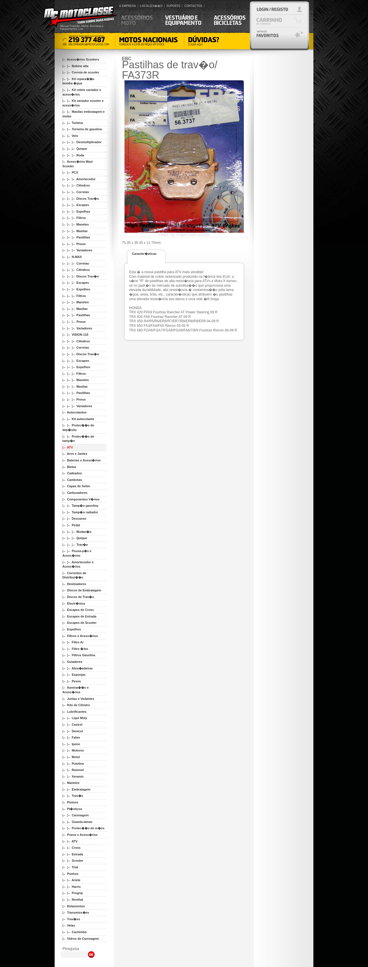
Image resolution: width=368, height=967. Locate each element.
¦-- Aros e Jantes (74, 453)
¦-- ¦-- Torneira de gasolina (82, 129)
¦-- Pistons (70, 802)
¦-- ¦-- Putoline (73, 763)
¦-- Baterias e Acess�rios (81, 460)
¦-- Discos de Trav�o (78, 597)
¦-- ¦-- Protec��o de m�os (83, 828)
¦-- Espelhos (71, 629)
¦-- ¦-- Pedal (71, 525)
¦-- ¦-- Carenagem (75, 815)
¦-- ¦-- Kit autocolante (78, 419)
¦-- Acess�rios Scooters (80, 59)
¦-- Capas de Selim (76, 486)
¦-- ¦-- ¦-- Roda (73, 155)
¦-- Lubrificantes (74, 711)
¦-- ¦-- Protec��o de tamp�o (78, 439)
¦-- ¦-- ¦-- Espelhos (76, 211)
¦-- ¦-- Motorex (73, 750)
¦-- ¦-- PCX (70, 172)
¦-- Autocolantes (74, 412)
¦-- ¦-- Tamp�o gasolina (80, 505)
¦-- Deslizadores (74, 584)
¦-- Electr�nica (73, 603)
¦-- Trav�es (71, 919)
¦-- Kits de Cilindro (76, 705)
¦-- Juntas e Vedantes (78, 698)
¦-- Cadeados (72, 473)
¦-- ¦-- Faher (71, 737)
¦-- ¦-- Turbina (72, 123)
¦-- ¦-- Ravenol (73, 770)
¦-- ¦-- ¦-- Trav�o (75, 544)
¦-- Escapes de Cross (78, 609)
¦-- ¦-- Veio (70, 135)
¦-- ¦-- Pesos (71, 681)
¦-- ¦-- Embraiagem (76, 789)
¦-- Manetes (70, 783)
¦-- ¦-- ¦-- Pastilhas (76, 237)
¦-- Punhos (70, 873)
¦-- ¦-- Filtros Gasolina (78, 655)
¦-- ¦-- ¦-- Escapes (75, 205)
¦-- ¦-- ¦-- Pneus (74, 244)
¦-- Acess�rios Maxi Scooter (77, 164)
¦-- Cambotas (72, 479)
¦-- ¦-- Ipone (71, 744)
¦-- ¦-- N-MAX (72, 257)
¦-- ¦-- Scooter (72, 860)
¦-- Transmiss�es (75, 912)
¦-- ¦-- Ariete (71, 880)
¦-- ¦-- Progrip (72, 893)
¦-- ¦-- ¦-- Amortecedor (78, 179)
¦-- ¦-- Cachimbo (74, 932)
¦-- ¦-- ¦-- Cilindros (76, 185)
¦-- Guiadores (72, 661)
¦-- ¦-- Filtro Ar (73, 642)
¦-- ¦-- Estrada (72, 854)
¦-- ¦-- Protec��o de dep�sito (78, 428)
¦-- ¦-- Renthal (72, 899)
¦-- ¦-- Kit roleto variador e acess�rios (81, 92)
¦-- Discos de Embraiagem (81, 590)
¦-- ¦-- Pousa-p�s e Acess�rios (76, 553)
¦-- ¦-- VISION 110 (75, 334)
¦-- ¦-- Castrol (72, 724)
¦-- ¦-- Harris (71, 886)
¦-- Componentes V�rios (80, 499)
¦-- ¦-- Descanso (74, 518)
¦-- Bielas (69, 467)
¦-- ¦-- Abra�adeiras (77, 668)
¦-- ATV (67, 447)
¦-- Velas (68, 925)
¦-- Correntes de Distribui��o (74, 575)
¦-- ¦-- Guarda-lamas (77, 822)
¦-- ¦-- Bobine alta (75, 66)
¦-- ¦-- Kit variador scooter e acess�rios (82, 103)
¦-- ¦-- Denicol (72, 731)
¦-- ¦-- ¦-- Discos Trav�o (80, 198)
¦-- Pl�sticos (72, 809)
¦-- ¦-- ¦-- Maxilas (75, 231)
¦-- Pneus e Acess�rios (80, 834)
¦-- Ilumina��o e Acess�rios (75, 690)
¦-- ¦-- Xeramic (73, 776)
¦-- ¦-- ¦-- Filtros (74, 218)
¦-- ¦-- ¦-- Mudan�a (76, 531)
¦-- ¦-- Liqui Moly (74, 718)
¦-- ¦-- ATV (70, 841)
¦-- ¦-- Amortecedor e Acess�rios (77, 564)
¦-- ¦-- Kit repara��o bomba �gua (78, 81)
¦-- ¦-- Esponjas (73, 674)
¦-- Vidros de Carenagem (80, 938)
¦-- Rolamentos (73, 906)
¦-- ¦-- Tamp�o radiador (80, 512)
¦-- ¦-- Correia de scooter (80, 72)
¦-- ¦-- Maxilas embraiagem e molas (83, 114)
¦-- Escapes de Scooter (79, 622)
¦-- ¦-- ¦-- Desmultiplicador (81, 142)
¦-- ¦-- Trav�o (72, 795)
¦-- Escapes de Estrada (79, 616)
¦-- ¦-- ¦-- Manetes (75, 224)
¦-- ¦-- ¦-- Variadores (77, 250)
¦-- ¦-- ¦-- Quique (74, 148)
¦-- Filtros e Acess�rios (80, 636)
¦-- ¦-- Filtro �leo (75, 649)
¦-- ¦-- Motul (71, 757)
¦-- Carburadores (74, 492)
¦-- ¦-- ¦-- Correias (75, 192)
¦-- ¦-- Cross (71, 847)
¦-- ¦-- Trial (70, 867)
